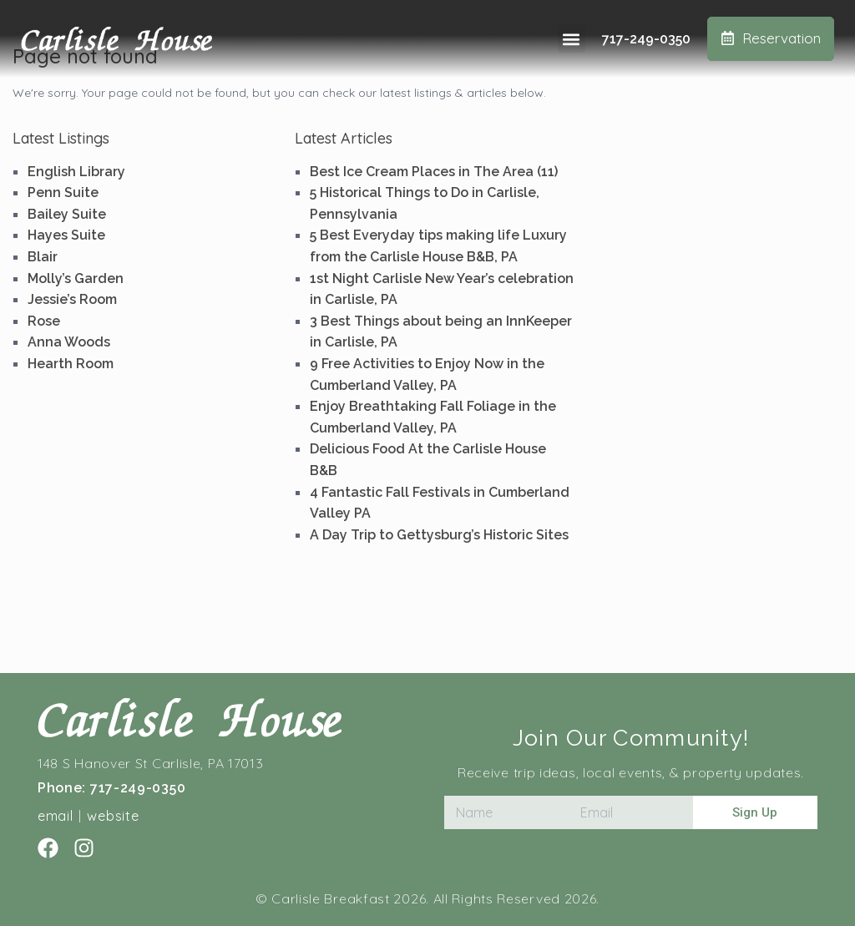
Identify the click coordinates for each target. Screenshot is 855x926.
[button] (571, 39)
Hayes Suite (66, 235)
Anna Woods (69, 342)
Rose (44, 321)
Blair (43, 257)
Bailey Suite (67, 214)
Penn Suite (63, 192)
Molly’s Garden (76, 278)
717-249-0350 (646, 39)
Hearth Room (71, 364)
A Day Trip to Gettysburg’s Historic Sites (439, 535)
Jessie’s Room (72, 299)
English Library (76, 172)
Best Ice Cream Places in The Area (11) (434, 172)
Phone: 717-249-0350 (111, 788)
